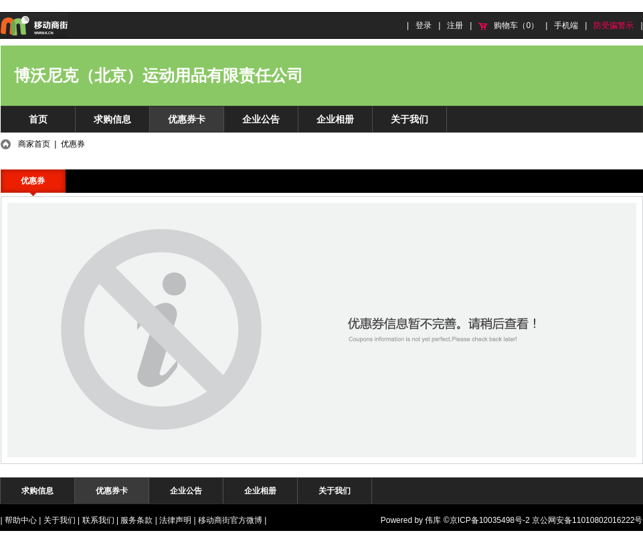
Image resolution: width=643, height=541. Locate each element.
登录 (424, 25)
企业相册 (335, 119)
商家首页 (34, 144)
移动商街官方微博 (230, 520)
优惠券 (33, 180)
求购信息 (112, 119)
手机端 (566, 25)
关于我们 (409, 119)
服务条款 (136, 520)
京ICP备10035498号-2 (490, 520)
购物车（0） (516, 25)
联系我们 (98, 520)
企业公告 (261, 119)
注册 (455, 25)
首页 (38, 119)
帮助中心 (21, 520)
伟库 (433, 520)
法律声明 (175, 520)
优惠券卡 (186, 119)
